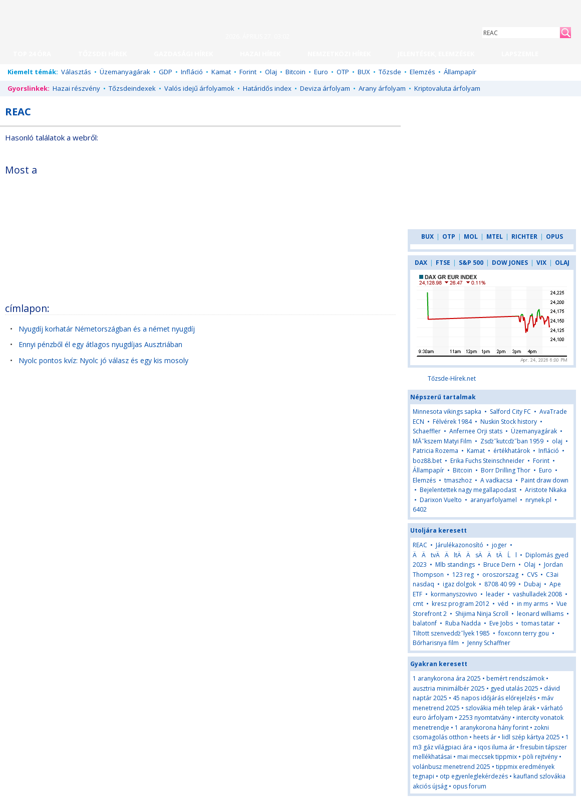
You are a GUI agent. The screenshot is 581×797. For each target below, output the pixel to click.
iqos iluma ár (496, 747)
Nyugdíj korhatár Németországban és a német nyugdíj (107, 329)
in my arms (532, 603)
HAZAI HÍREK (260, 53)
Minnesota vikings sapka (447, 411)
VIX (541, 262)
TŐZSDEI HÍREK (102, 53)
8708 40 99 (499, 584)
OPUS (554, 236)
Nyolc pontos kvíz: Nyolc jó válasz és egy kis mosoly (103, 360)
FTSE (443, 262)
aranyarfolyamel (493, 500)
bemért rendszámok (515, 678)
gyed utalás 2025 (514, 688)
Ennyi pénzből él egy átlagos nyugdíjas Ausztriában (100, 344)
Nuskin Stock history (508, 421)
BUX (364, 71)
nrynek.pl (538, 500)
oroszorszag (500, 574)
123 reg (463, 574)
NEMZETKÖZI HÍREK (339, 53)
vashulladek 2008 (537, 594)
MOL (471, 236)
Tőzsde (390, 71)
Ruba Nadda (463, 623)
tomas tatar (537, 623)
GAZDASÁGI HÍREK (183, 53)
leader (495, 594)
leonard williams (540, 613)
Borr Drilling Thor (505, 470)
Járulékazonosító (459, 545)
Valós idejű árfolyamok (199, 88)
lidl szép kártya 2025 (531, 737)
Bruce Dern (499, 564)
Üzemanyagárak (125, 71)
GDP (165, 71)
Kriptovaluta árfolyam (447, 88)
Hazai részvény (76, 88)
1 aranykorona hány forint (491, 727)
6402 (420, 509)
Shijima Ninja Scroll (481, 613)
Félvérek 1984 (452, 421)
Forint (247, 71)
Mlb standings (455, 564)
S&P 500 (471, 262)
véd (503, 603)
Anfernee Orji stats (475, 431)
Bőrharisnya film (436, 643)
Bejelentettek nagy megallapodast (468, 490)
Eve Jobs (501, 623)
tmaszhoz (458, 480)
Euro (321, 71)
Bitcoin (295, 71)
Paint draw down (544, 480)
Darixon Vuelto (441, 500)
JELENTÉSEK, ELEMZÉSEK (436, 53)
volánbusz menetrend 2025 (451, 766)
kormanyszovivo (454, 594)
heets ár (484, 737)
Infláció (192, 71)
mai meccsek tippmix (487, 756)
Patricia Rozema (435, 450)
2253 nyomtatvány (485, 717)
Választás (76, 71)
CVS (532, 574)
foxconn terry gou (523, 633)
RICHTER (524, 236)
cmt (418, 603)
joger (499, 545)
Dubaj (533, 584)
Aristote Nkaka (545, 490)
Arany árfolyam (382, 88)
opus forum (469, 786)
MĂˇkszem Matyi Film (442, 441)
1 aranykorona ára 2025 (447, 678)
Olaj (271, 71)
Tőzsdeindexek (132, 88)
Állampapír (460, 71)
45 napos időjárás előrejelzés (494, 698)
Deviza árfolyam (325, 88)
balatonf (425, 623)
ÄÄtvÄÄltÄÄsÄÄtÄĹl (465, 555)
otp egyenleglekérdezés (474, 776)
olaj (557, 441)
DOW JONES (510, 262)
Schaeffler (427, 431)
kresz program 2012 (460, 603)
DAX (421, 262)
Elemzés (422, 71)
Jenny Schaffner (488, 643)
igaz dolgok (459, 584)
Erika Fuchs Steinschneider (487, 460)
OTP (343, 71)
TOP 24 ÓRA (32, 53)
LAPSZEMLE (519, 53)
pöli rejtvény (539, 756)
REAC (420, 545)
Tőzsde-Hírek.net (452, 378)
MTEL (494, 236)
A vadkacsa (496, 480)
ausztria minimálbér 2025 (449, 688)
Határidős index (267, 88)
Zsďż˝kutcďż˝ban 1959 (511, 441)
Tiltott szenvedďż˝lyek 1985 (451, 633)
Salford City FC (510, 411)
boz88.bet (427, 460)
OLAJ (562, 262)
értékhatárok (511, 450)
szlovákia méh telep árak (500, 708)
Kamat (221, 71)
